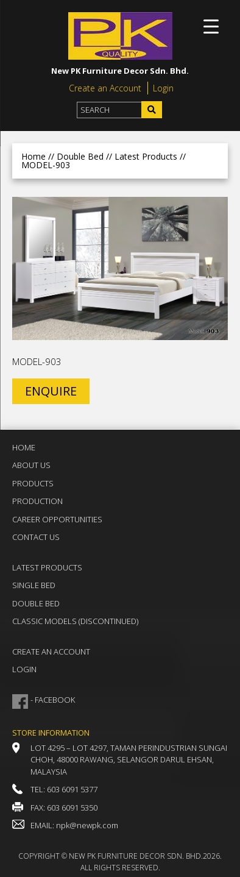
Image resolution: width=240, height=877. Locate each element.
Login (163, 88)
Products (33, 483)
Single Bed (33, 585)
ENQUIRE (51, 391)
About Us (31, 465)
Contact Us (36, 536)
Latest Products (47, 567)
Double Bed (36, 603)
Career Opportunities (57, 519)
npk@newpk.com (87, 825)
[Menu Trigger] (211, 26)
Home (33, 156)
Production (37, 500)
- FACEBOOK (52, 699)
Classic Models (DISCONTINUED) (75, 621)
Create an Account (105, 88)
